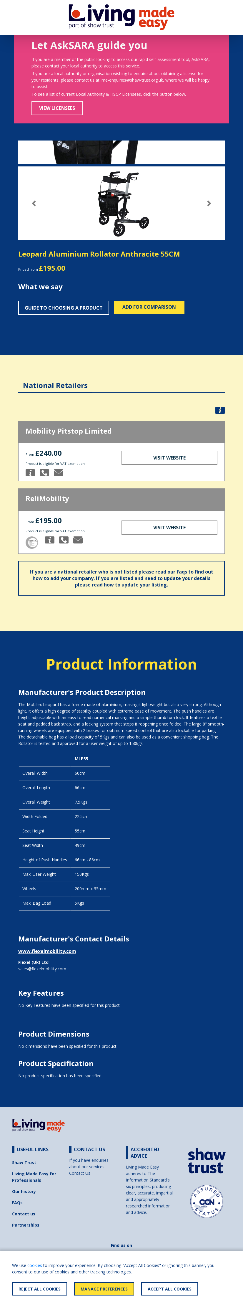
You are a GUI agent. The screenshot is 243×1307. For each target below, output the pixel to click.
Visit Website (169, 458)
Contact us (23, 1214)
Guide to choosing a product (64, 308)
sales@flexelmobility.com (42, 968)
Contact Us (79, 1173)
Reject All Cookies (40, 1289)
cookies (34, 1265)
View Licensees (57, 108)
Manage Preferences (104, 1289)
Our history (24, 1191)
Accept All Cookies (170, 1289)
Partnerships (25, 1225)
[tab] (55, 380)
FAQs (17, 1202)
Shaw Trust (24, 1162)
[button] (33, 203)
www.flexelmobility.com (47, 951)
